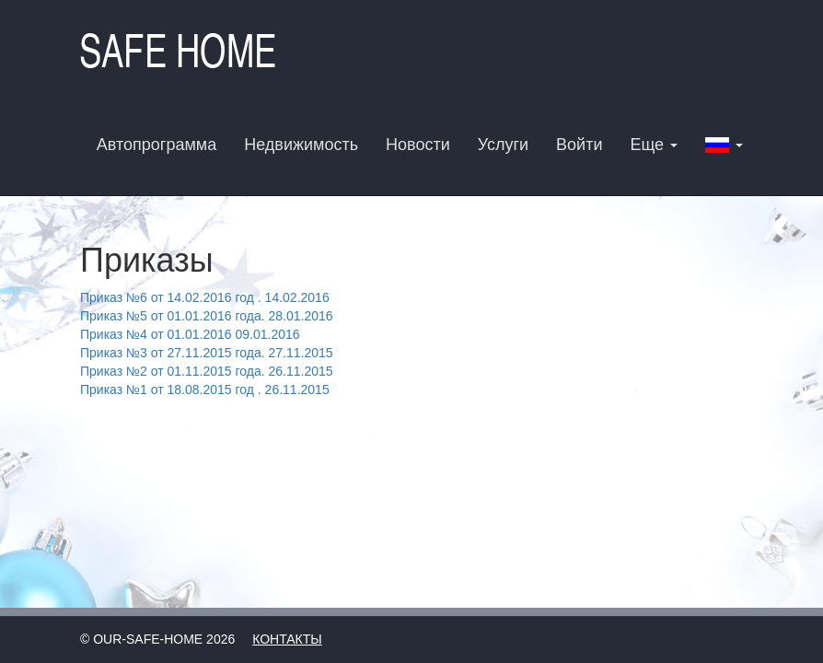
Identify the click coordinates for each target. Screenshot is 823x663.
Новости (418, 144)
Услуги (503, 144)
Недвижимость (301, 144)
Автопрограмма (156, 144)
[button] (724, 144)
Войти (579, 144)
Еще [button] (654, 144)
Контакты (287, 639)
